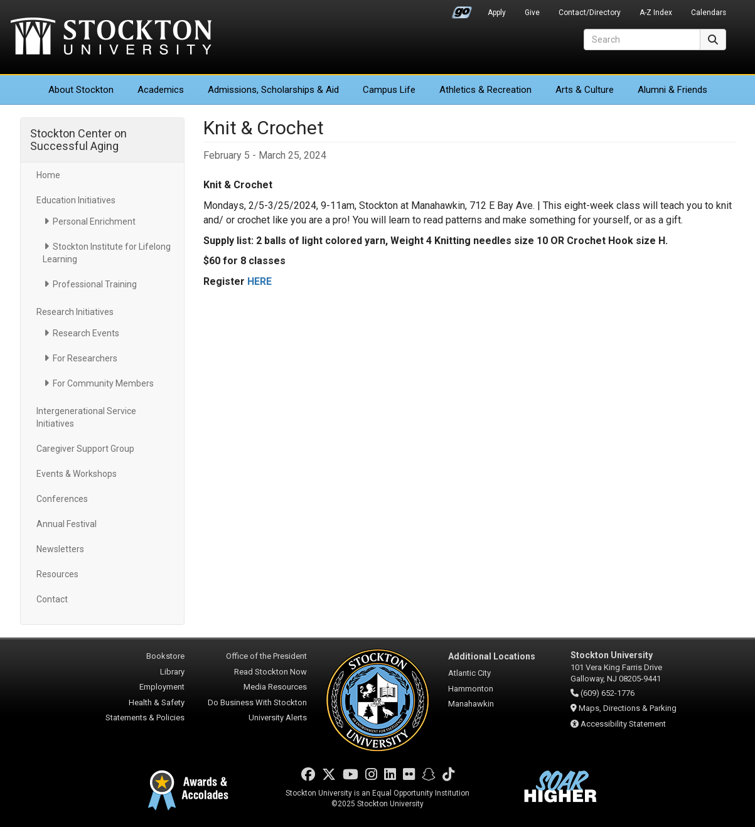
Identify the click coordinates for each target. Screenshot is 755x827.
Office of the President (266, 656)
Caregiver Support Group (85, 449)
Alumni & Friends (672, 89)
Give (532, 12)
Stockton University (111, 37)
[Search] (642, 39)
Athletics (485, 89)
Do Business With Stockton (257, 702)
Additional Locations (491, 656)
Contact (52, 599)
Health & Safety (157, 702)
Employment (162, 686)
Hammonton (470, 688)
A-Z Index (656, 12)
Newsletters (60, 549)
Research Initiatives (75, 312)
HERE (259, 281)
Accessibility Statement (623, 723)
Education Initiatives (75, 200)
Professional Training (95, 284)
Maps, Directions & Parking (628, 708)
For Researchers (85, 358)
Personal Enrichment (94, 221)
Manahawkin (471, 703)
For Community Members (103, 383)
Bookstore (165, 656)
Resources (57, 574)
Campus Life (389, 89)
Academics (160, 89)
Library (172, 671)
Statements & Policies (145, 717)
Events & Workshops (76, 474)
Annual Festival (66, 524)
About (81, 89)
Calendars (708, 12)
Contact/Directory (590, 12)
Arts (584, 89)
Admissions (273, 89)
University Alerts (278, 717)
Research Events (86, 333)
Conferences (62, 499)
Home (48, 175)
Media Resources (275, 686)
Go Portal (462, 9)
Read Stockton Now (270, 671)
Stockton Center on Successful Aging (78, 139)
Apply (497, 12)
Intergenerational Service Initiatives (86, 417)
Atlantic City (469, 673)
